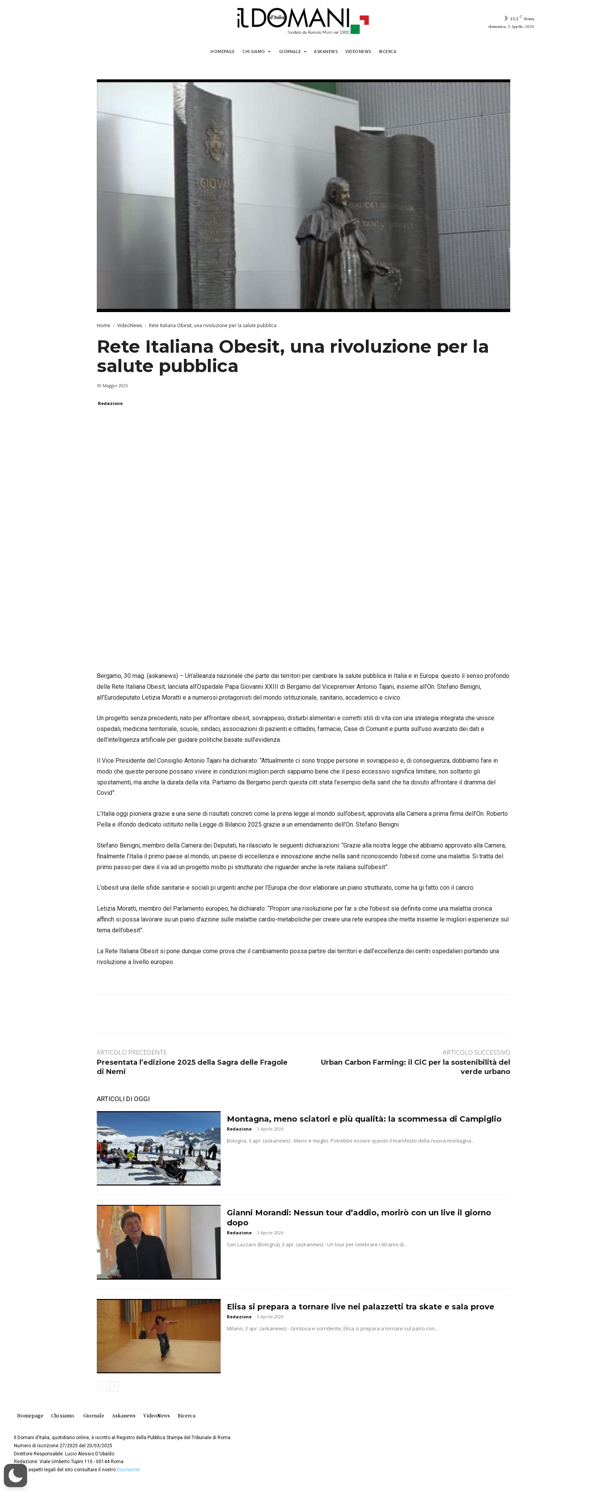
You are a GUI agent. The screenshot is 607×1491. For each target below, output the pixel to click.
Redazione (110, 403)
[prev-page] (101, 1386)
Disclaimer (128, 1469)
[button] (15, 1475)
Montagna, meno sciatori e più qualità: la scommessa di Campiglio (364, 1119)
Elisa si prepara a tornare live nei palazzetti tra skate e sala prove (360, 1306)
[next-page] (114, 1386)
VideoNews (129, 325)
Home (103, 325)
